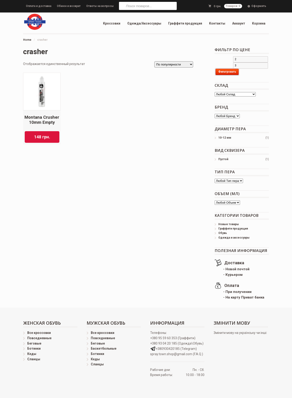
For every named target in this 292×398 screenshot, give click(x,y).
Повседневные (39, 338)
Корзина (258, 23)
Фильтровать (227, 71)
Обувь (222, 233)
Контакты (217, 23)
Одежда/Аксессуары (144, 23)
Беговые (34, 343)
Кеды (31, 354)
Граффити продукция (185, 23)
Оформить (258, 6)
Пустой (223, 159)
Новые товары (228, 224)
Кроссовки (111, 23)
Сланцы (33, 359)
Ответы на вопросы (100, 6)
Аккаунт (238, 23)
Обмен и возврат (69, 6)
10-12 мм (224, 137)
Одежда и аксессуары (233, 237)
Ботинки (34, 348)
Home (27, 39)
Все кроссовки (39, 333)
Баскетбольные (103, 348)
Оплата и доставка (38, 6)
